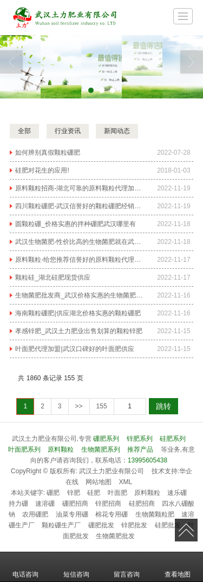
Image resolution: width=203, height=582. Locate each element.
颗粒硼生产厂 (61, 525)
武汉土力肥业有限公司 (111, 471)
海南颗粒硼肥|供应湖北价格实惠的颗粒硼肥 (77, 313)
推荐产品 (140, 449)
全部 (24, 131)
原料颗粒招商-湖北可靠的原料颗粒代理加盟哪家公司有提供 (79, 188)
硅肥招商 (142, 503)
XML (126, 482)
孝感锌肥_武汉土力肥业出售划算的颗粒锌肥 (78, 331)
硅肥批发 (168, 525)
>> (79, 406)
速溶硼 (45, 503)
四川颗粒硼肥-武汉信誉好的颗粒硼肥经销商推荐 (79, 206)
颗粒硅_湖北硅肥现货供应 (52, 277)
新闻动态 (117, 131)
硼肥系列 (106, 438)
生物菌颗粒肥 (154, 514)
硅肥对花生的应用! (42, 170)
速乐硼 (177, 493)
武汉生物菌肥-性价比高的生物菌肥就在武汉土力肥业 (79, 242)
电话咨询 (25, 566)
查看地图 (178, 566)
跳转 (163, 406)
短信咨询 (76, 566)
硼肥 (53, 493)
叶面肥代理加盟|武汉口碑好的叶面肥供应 (74, 349)
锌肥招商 (108, 503)
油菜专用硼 (72, 514)
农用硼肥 (35, 514)
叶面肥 (117, 493)
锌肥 (73, 493)
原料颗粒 (61, 449)
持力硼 (18, 503)
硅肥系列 (173, 438)
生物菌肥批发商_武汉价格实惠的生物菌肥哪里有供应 (79, 295)
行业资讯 (68, 131)
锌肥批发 (134, 525)
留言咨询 (127, 566)
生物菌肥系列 (100, 449)
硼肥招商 (75, 503)
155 (101, 406)
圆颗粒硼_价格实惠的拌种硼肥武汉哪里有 (75, 224)
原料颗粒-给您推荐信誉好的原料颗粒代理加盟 (79, 259)
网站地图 (99, 482)
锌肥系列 (140, 438)
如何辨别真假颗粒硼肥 (47, 152)
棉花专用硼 (111, 514)
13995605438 (147, 460)
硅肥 (93, 493)
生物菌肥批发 (115, 536)
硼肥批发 (101, 525)
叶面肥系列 (24, 449)
